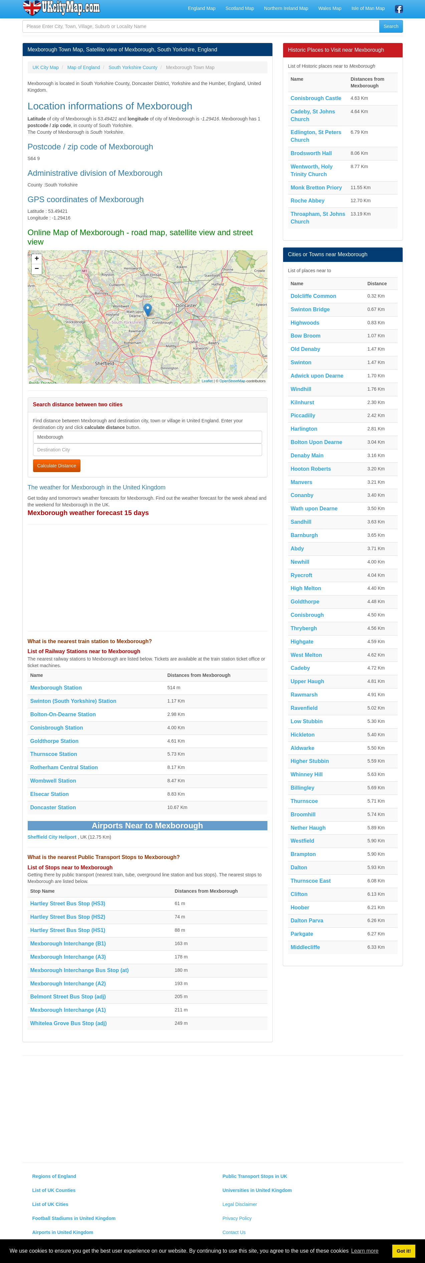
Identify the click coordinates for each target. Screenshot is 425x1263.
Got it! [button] (404, 1251)
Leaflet (207, 381)
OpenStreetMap (232, 381)
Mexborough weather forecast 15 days (88, 512)
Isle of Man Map (368, 8)
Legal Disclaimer (240, 1204)
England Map (202, 8)
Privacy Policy (237, 1218)
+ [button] (36, 259)
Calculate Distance (56, 465)
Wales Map (330, 8)
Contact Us (234, 1232)
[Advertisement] (147, 577)
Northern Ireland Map (286, 8)
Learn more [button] (365, 1251)
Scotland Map (239, 8)
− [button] (36, 269)
